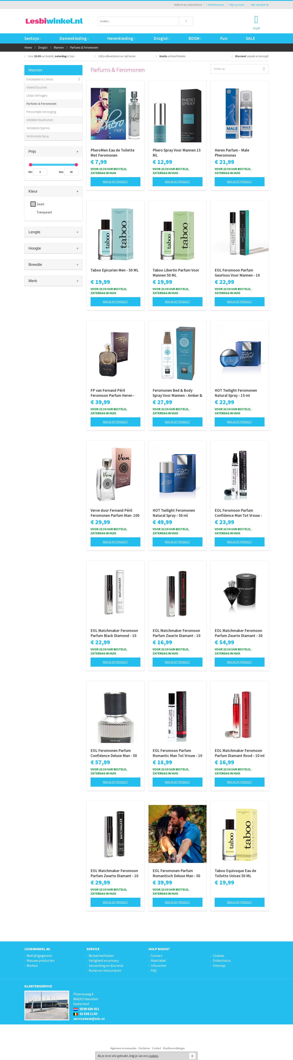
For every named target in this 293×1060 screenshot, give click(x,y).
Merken (32, 965)
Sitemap (219, 965)
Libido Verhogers (36, 95)
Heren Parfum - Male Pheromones (232, 153)
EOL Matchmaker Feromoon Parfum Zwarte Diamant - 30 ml (238, 633)
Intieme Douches (36, 87)
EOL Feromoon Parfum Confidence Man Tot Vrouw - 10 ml (238, 513)
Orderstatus (222, 960)
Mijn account (236, 5)
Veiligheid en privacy (104, 960)
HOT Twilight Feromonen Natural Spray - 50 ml (174, 513)
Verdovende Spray (37, 136)
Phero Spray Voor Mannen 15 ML (177, 153)
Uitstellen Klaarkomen (39, 120)
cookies (153, 1056)
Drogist (162, 38)
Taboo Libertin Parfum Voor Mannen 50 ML (176, 273)
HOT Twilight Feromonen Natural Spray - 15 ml (236, 393)
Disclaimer (144, 1048)
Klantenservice (215, 5)
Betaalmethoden (101, 955)
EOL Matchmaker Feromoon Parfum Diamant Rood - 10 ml (240, 753)
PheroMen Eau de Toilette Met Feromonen (112, 153)
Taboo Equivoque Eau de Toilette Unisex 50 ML (235, 873)
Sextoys (32, 38)
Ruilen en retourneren (105, 970)
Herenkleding (121, 38)
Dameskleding (74, 38)
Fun (223, 38)
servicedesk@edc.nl (89, 1018)
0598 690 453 (86, 1009)
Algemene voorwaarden (123, 1048)
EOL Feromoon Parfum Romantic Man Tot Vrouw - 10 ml (177, 753)
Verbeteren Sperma (38, 128)
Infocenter (158, 965)
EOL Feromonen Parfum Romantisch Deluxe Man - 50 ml (176, 873)
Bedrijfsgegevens (39, 955)
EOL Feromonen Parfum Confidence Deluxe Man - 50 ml (114, 753)
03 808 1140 (85, 1014)
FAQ (153, 970)
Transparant (44, 212)
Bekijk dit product (115, 181)
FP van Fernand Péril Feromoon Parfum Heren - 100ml (112, 393)
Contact (156, 955)
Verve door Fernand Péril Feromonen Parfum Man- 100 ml (115, 513)
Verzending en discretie (106, 965)
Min (30, 172)
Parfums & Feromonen (41, 104)
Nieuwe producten (41, 960)
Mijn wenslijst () (258, 5)
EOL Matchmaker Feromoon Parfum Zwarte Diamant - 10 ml (176, 633)
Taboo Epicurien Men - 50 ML (115, 270)
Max (61, 172)
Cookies (218, 955)
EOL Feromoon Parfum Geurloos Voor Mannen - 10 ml (237, 273)
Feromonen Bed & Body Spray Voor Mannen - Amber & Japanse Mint (177, 393)
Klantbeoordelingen (174, 1048)
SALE (250, 38)
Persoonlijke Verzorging (41, 112)
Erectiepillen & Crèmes (39, 79)
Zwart (40, 204)
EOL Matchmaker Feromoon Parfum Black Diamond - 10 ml (114, 633)
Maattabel (158, 960)
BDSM (194, 38)
